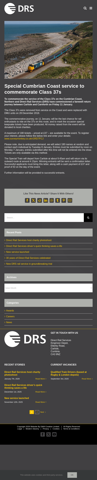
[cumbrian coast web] (48, 50)
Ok (72, 475)
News (9, 322)
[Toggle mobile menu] (91, 8)
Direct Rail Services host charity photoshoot (28, 240)
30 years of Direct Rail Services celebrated (28, 258)
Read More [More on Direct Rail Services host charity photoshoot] (40, 379)
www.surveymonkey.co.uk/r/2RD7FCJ (24, 138)
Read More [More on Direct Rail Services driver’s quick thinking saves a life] (40, 392)
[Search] (88, 217)
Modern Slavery (32, 429)
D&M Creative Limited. (50, 426)
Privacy (46, 429)
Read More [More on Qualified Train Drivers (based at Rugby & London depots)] (86, 379)
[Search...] (44, 217)
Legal (19, 429)
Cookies (56, 429)
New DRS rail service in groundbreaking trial (29, 264)
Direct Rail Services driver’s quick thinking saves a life (34, 246)
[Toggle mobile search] (85, 8)
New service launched (17, 252)
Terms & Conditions (71, 429)
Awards (10, 310)
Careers (10, 316)
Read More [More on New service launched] (40, 402)
